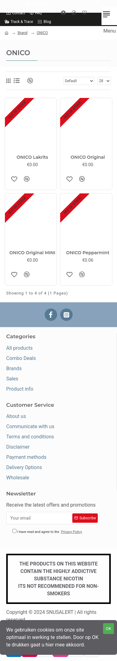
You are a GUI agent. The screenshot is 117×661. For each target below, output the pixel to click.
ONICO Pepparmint (87, 252)
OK (108, 628)
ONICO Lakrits (32, 157)
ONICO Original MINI (32, 252)
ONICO (42, 33)
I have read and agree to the (47, 532)
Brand (22, 33)
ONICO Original (88, 157)
